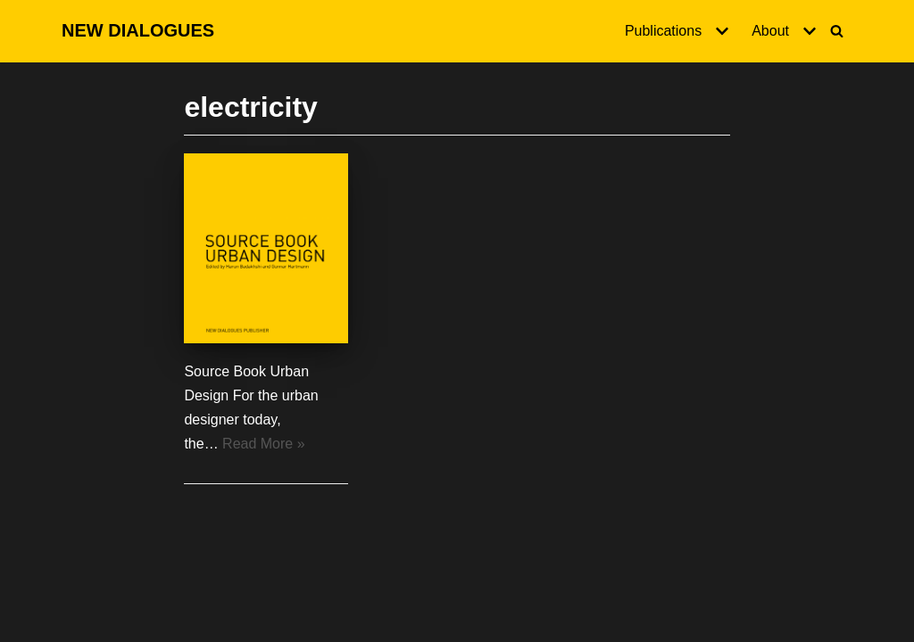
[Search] (836, 30)
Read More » (263, 443)
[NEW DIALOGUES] (138, 31)
